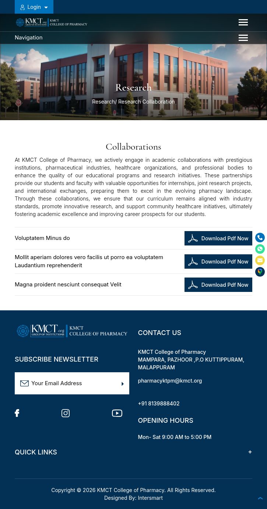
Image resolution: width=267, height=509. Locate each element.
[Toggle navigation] (243, 22)
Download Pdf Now (218, 238)
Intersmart (150, 498)
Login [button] (31, 7)
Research (103, 101)
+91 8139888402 (159, 403)
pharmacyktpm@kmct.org (170, 380)
